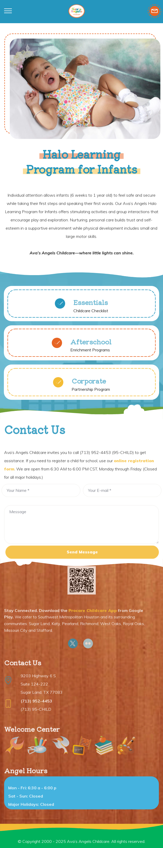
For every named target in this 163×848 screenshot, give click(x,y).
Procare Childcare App (92, 620)
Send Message (82, 557)
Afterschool (90, 345)
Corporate (89, 384)
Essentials (90, 305)
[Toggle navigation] (8, 10)
